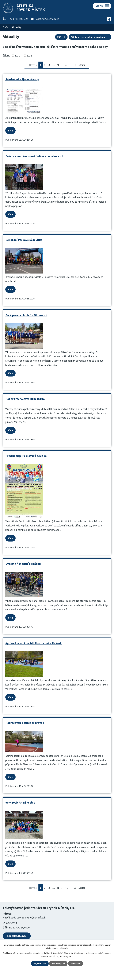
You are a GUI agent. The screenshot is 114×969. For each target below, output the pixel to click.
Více (10, 130)
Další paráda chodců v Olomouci (26, 315)
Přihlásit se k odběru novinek (90, 37)
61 (75, 65)
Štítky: (6, 55)
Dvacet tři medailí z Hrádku (23, 564)
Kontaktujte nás (16, 936)
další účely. (63, 948)
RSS (61, 37)
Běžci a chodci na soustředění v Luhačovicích (34, 156)
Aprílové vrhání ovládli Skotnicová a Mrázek (33, 643)
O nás (5, 27)
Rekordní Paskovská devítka (23, 240)
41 (66, 65)
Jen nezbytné (58, 963)
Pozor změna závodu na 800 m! (25, 399)
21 (58, 65)
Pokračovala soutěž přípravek (24, 723)
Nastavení (75, 963)
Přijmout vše (40, 963)
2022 (29, 55)
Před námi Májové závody (22, 79)
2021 (17, 55)
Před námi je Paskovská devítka (26, 456)
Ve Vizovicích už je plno (20, 802)
